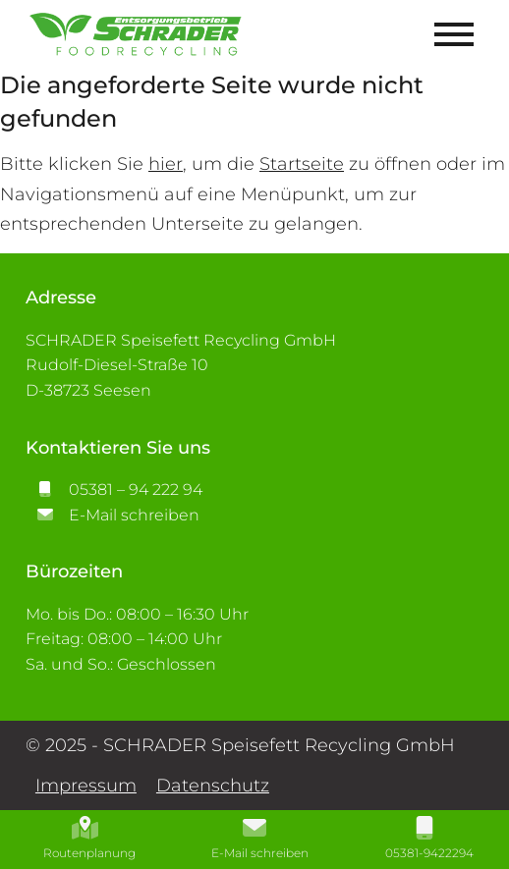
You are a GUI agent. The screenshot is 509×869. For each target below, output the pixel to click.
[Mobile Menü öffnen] (453, 34)
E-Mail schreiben (112, 515)
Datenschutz (212, 785)
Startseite (301, 163)
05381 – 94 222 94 (114, 489)
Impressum (86, 785)
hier (165, 163)
